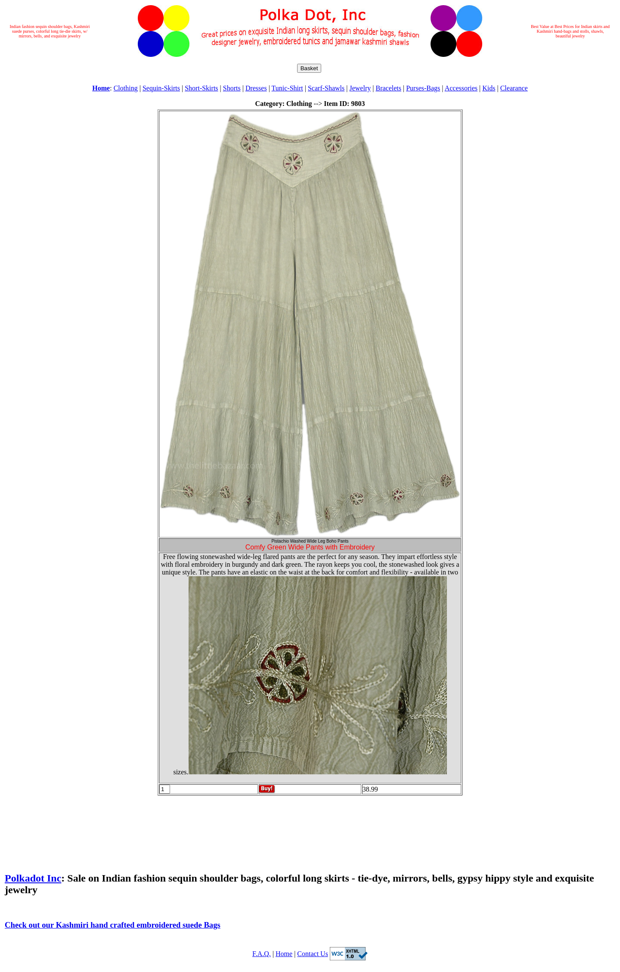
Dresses (256, 88)
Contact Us (312, 953)
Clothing (126, 88)
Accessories (461, 88)
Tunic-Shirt (287, 88)
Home (284, 953)
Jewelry (360, 88)
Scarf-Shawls (326, 88)
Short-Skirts (201, 88)
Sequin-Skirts (161, 88)
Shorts (232, 88)
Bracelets (388, 88)
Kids (488, 88)
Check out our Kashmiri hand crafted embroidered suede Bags (112, 924)
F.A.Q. (261, 953)
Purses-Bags (423, 88)
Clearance (514, 88)
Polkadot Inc (33, 878)
